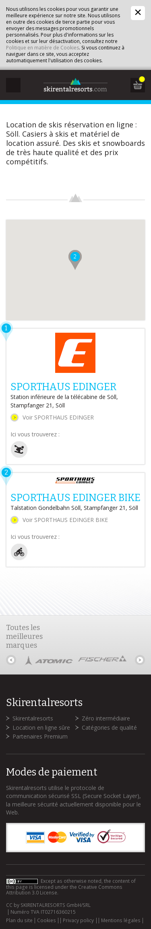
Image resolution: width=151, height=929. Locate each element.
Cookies (46, 920)
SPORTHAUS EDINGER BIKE (75, 498)
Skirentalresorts (32, 718)
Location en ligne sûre (41, 727)
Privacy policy (78, 920)
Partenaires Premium (40, 736)
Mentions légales (121, 920)
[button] (75, 260)
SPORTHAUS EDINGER (63, 387)
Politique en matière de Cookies (42, 47)
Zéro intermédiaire (106, 718)
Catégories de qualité (109, 727)
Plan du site (19, 920)
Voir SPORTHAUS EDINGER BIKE (65, 520)
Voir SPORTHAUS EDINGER (58, 417)
